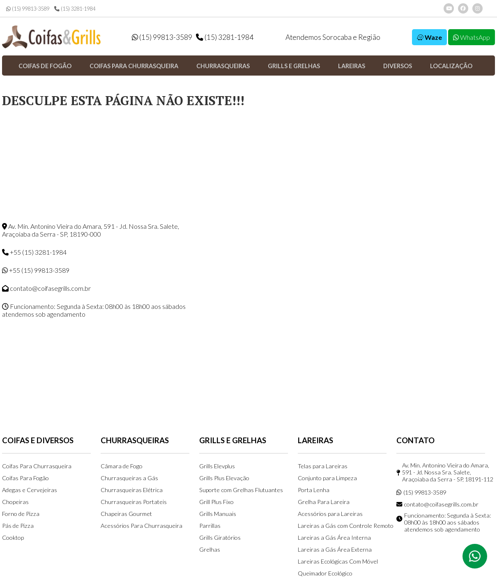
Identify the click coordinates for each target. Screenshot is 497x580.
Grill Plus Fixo (216, 501)
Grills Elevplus (217, 466)
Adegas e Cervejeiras (29, 489)
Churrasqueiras (223, 65)
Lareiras (351, 65)
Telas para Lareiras (322, 466)
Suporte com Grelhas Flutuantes (241, 489)
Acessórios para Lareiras (330, 513)
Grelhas (209, 549)
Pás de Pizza (18, 525)
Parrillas (210, 525)
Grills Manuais (217, 513)
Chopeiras (15, 501)
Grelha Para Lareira (324, 501)
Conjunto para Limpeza (327, 477)
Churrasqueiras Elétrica (132, 489)
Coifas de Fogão (44, 65)
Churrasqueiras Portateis (134, 501)
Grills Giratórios (220, 537)
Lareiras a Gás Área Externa (335, 549)
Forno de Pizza (20, 513)
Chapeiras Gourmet (126, 513)
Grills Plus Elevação (224, 477)
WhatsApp (471, 37)
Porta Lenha (313, 489)
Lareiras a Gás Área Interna (334, 537)
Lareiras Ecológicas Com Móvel (338, 561)
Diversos (397, 65)
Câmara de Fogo (122, 466)
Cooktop (13, 537)
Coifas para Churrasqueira (134, 65)
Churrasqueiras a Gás (129, 477)
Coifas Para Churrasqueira (36, 466)
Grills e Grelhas (294, 65)
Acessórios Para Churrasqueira (141, 525)
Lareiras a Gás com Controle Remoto (345, 525)
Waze (429, 37)
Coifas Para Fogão (25, 477)
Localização (451, 65)
